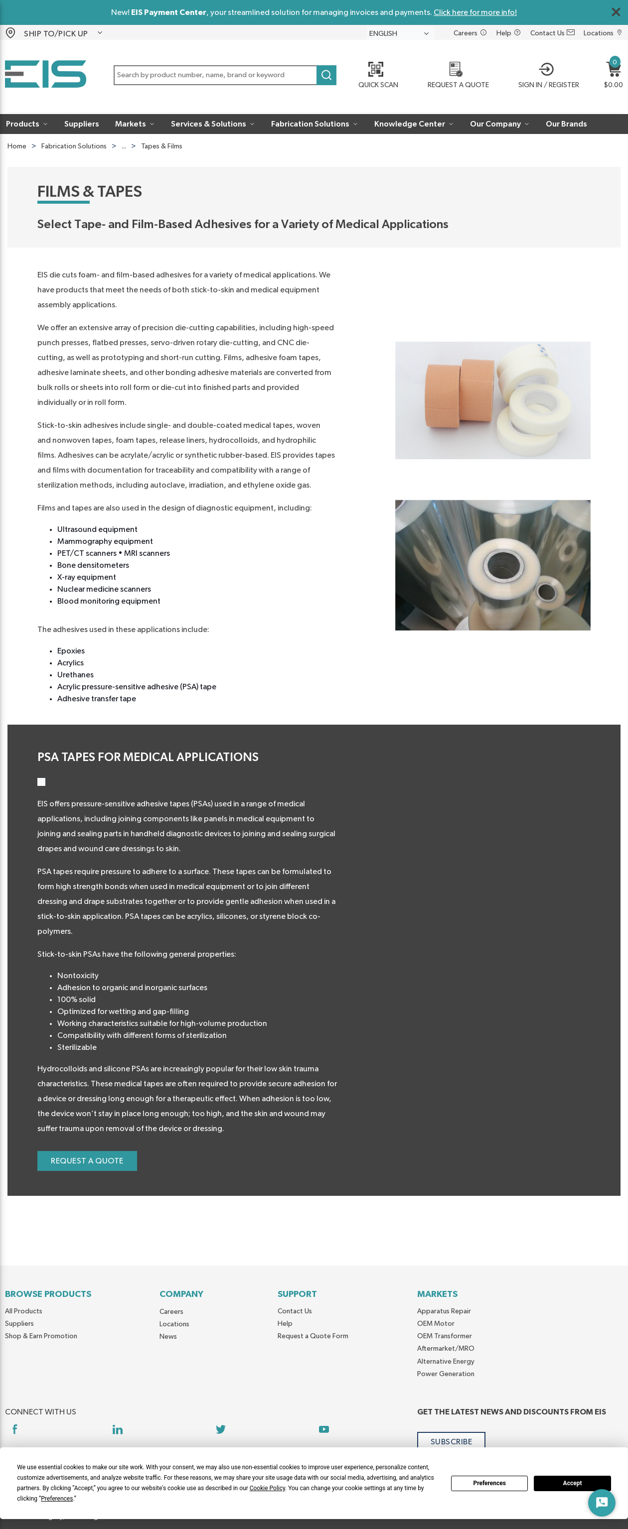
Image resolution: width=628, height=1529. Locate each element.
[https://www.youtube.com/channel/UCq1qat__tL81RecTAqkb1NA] (323, 1429)
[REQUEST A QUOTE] (455, 76)
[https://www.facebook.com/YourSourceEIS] (14, 1429)
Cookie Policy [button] (267, 1488)
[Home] (45, 76)
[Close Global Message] (616, 11)
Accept (572, 1483)
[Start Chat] (602, 1503)
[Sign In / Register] (546, 76)
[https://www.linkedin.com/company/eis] (118, 1429)
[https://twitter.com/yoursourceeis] (220, 1429)
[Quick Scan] (374, 76)
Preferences (489, 1483)
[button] (64, 32)
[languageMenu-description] (400, 33)
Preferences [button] (57, 1498)
